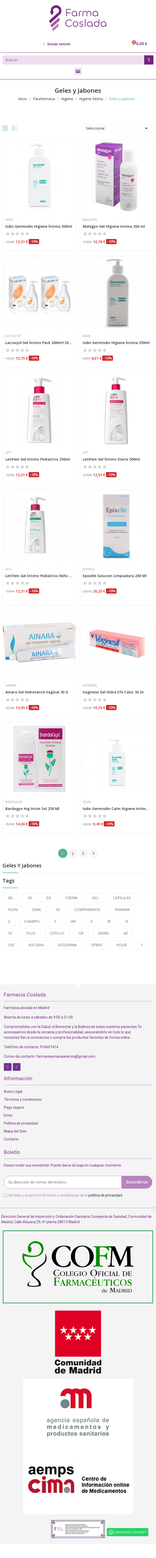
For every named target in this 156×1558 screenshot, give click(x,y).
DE (48, 897)
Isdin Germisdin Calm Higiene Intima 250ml (117, 808)
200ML (103, 933)
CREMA (71, 897)
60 (126, 933)
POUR (122, 944)
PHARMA (122, 909)
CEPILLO (57, 933)
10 (10, 933)
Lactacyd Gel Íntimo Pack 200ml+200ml (39, 342)
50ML (36, 909)
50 (58, 909)
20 (109, 921)
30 (30, 897)
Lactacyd (13, 336)
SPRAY (96, 944)
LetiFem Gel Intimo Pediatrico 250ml (37, 459)
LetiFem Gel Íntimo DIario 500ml (111, 459)
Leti (8, 452)
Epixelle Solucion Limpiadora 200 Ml (115, 575)
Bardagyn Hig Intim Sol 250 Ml (32, 808)
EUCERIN (36, 944)
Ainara (10, 685)
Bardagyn (13, 802)
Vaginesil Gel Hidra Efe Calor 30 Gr (113, 692)
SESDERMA (67, 944)
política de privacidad (105, 1195)
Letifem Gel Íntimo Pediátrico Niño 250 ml (39, 575)
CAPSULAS (122, 897)
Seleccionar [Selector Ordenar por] (117, 128)
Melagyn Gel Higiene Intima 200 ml (114, 226)
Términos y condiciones (23, 1099)
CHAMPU (32, 921)
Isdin (9, 219)
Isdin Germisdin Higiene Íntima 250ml (116, 342)
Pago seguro (14, 1107)
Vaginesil (90, 685)
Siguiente (93, 853)
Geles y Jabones (22, 866)
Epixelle (89, 569)
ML (10, 897)
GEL (95, 897)
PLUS (30, 933)
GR (81, 933)
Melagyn (90, 219)
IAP (73, 921)
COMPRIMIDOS (87, 909)
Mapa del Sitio (15, 1131)
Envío (8, 1115)
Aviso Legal (13, 1091)
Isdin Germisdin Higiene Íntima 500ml (38, 226)
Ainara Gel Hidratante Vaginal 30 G (36, 692)
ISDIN (13, 909)
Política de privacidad (21, 1123)
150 (11, 944)
